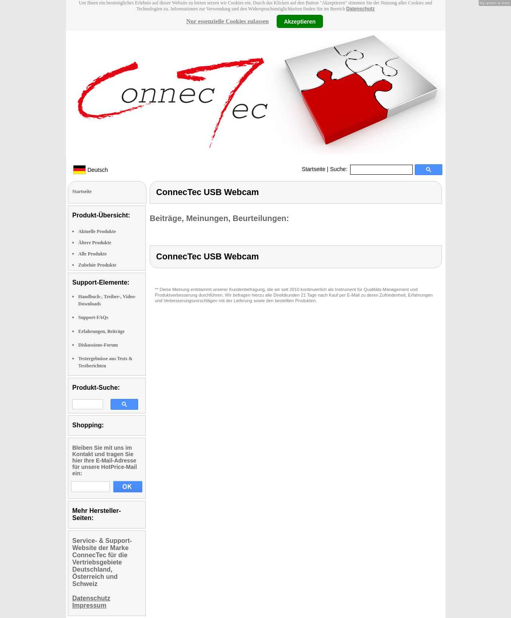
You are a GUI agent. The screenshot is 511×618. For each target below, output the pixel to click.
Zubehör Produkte (97, 265)
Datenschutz (360, 9)
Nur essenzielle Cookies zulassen (227, 21)
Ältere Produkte (94, 242)
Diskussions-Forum (98, 345)
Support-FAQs (93, 317)
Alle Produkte (92, 254)
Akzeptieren (299, 21)
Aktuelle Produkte (97, 231)
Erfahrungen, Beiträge (101, 331)
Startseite (313, 169)
